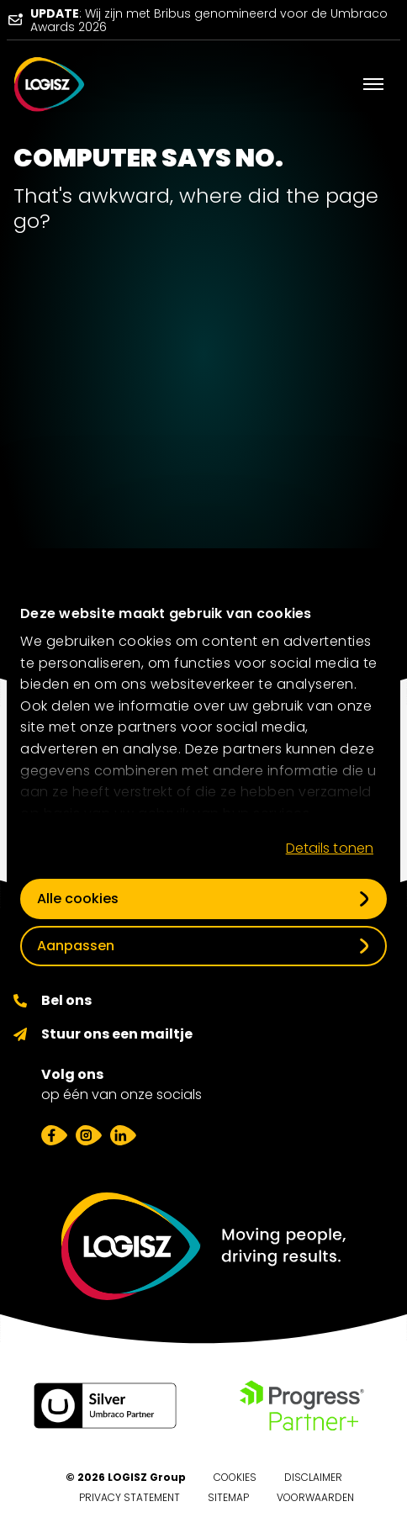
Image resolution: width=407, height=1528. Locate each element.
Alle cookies (78, 898)
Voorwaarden (315, 1497)
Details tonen (329, 848)
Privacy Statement (129, 1497)
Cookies (235, 1477)
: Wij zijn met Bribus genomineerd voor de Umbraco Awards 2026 (209, 20)
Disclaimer (313, 1477)
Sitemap (228, 1497)
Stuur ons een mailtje (117, 1034)
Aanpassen (75, 945)
